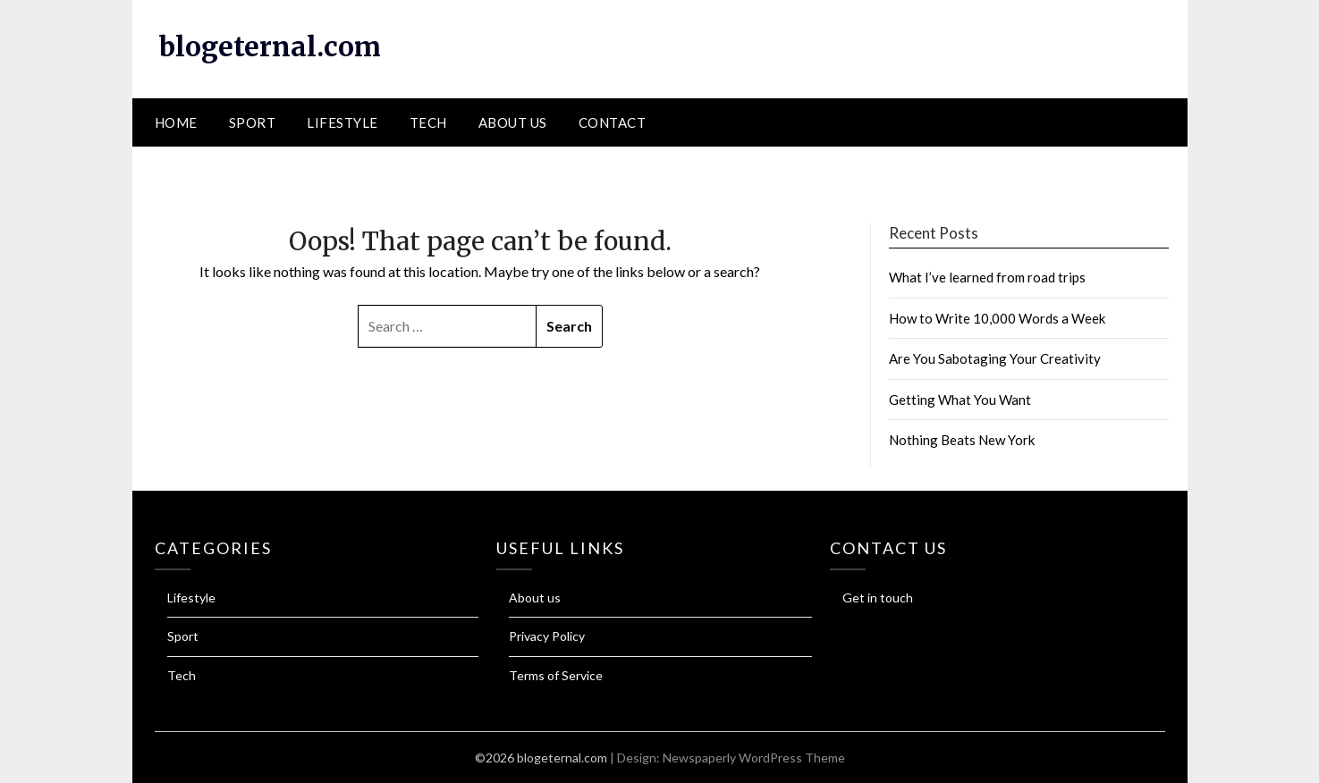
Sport (252, 122)
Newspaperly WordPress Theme (754, 757)
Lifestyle (342, 122)
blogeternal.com (270, 46)
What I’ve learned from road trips (987, 277)
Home (176, 122)
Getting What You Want (960, 400)
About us (512, 122)
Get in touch (877, 597)
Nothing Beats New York (962, 440)
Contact (613, 122)
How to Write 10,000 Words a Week (997, 318)
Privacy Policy (547, 636)
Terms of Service (556, 675)
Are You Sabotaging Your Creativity (995, 358)
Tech (428, 122)
